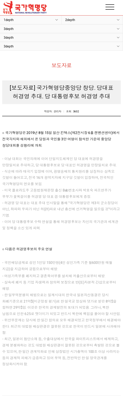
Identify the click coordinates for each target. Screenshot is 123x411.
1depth (9, 20)
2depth (70, 20)
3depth (9, 29)
